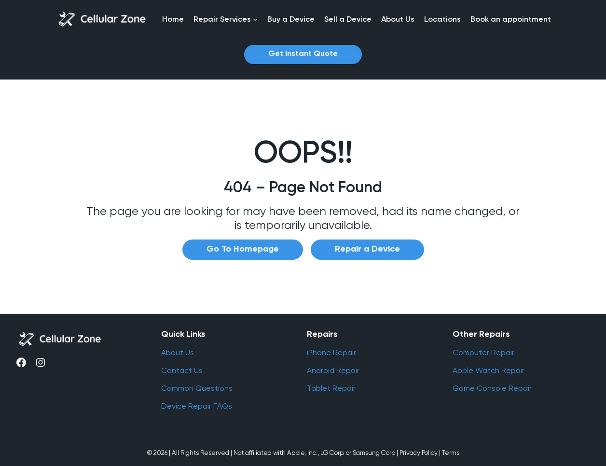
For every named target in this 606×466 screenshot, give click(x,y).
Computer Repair (483, 352)
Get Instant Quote (303, 54)
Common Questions (197, 388)
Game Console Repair (492, 388)
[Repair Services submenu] (255, 19)
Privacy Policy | (420, 452)
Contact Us (182, 370)
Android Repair (333, 370)
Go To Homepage (243, 249)
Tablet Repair (331, 388)
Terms (450, 452)
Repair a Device (367, 249)
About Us (177, 352)
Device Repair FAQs (196, 406)
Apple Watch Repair (488, 370)
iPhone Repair (331, 352)
